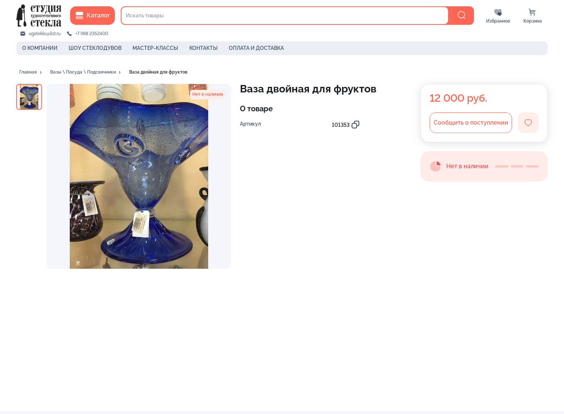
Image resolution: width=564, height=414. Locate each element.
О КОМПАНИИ (40, 48)
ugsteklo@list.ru (45, 33)
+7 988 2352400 (91, 33)
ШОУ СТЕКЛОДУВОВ (95, 48)
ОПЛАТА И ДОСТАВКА (256, 48)
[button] (31, 72)
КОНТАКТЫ (203, 48)
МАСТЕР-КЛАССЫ (155, 48)
